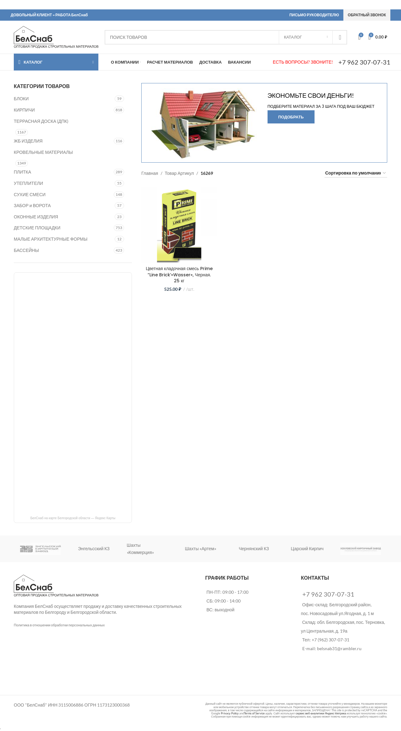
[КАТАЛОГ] (306, 37)
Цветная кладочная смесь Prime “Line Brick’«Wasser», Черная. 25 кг (179, 274)
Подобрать (291, 116)
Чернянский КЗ (254, 548)
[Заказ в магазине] (356, 173)
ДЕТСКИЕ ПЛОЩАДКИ (37, 227)
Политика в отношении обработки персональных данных (59, 625)
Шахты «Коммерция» (140, 548)
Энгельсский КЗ (94, 548)
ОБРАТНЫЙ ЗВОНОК (367, 15)
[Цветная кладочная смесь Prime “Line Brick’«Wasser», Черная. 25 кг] (179, 225)
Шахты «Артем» (200, 548)
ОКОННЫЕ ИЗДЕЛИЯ (36, 216)
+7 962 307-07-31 (364, 62)
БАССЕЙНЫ (26, 250)
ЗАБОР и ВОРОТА (32, 205)
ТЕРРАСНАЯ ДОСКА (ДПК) (41, 121)
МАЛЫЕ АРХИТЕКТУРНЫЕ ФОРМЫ (50, 239)
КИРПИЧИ (24, 109)
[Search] (226, 37)
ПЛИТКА (22, 172)
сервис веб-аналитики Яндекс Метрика (320, 713)
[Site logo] (56, 36)
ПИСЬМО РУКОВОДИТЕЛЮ (314, 15)
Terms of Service (254, 713)
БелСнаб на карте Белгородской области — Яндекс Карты (72, 518)
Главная (149, 173)
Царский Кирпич (307, 548)
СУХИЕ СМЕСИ (29, 194)
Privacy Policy (230, 713)
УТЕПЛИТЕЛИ (28, 183)
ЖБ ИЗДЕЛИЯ (28, 141)
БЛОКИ (21, 98)
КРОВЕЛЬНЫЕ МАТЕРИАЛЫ (43, 152)
